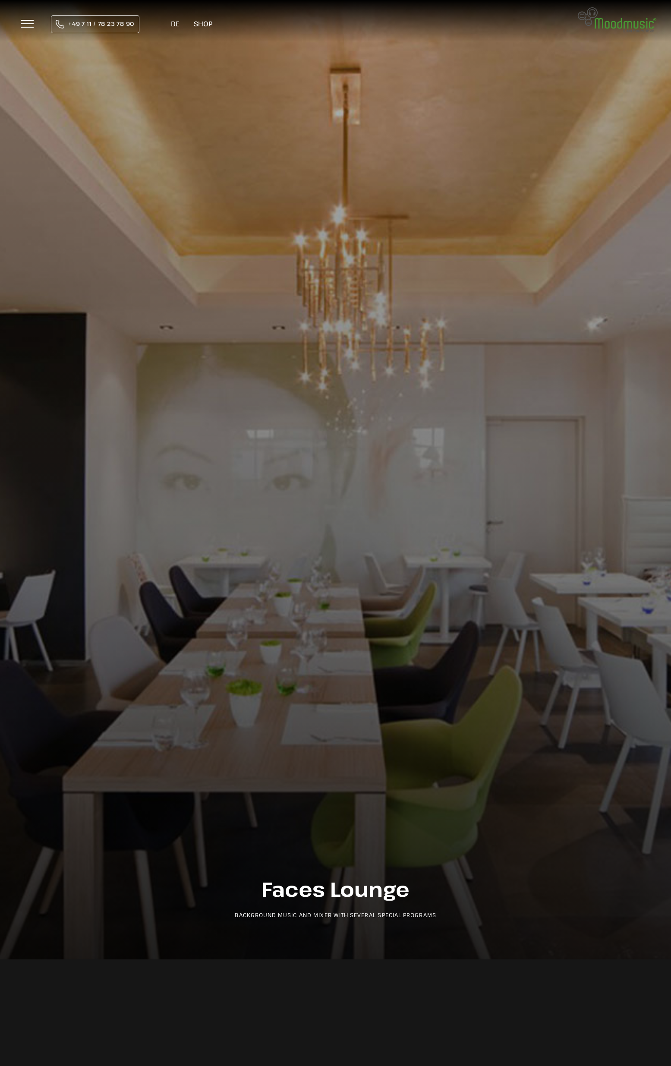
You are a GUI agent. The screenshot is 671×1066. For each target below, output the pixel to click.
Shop (203, 23)
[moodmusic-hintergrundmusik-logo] (617, 12)
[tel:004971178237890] (95, 24)
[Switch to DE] (175, 24)
